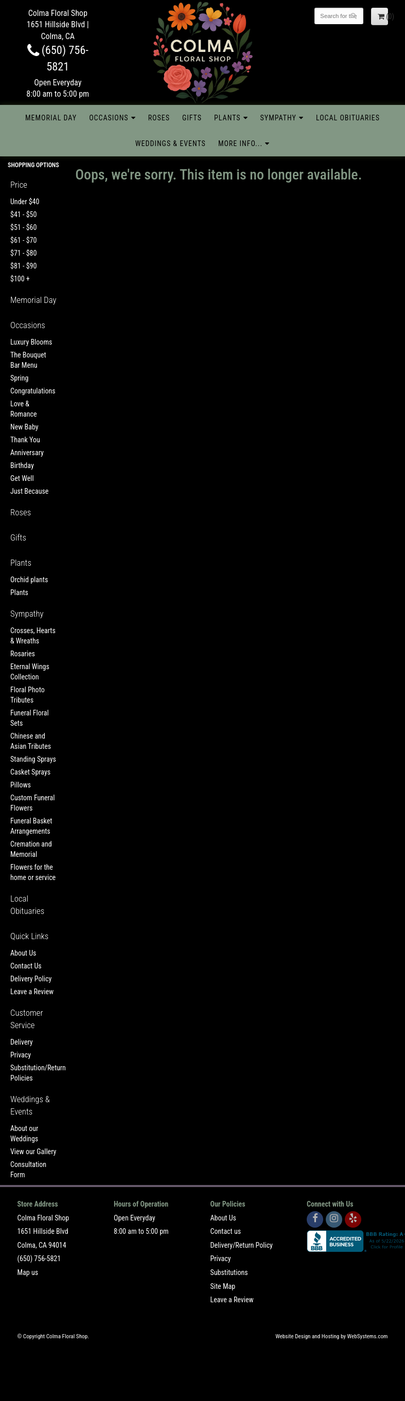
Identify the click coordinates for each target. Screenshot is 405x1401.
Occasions (108, 118)
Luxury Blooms (31, 342)
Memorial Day (51, 118)
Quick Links (29, 936)
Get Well (22, 478)
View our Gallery (33, 1151)
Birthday (22, 465)
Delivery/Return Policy (241, 1245)
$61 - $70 (23, 240)
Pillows (20, 785)
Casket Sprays (30, 772)
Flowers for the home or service (33, 872)
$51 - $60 (23, 227)
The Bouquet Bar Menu (28, 360)
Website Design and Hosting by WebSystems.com (331, 1336)
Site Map (223, 1286)
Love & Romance (23, 409)
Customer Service (26, 1019)
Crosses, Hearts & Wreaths (33, 635)
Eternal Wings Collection (29, 671)
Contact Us (26, 966)
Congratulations (33, 391)
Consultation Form (28, 1169)
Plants (227, 118)
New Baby (24, 427)
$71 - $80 (23, 253)
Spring (19, 378)
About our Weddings (24, 1133)
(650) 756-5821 (39, 1258)
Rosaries (22, 654)
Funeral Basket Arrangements (31, 826)
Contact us (225, 1231)
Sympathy (278, 118)
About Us (23, 953)
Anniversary (27, 452)
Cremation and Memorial (31, 849)
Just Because (29, 491)
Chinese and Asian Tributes (30, 741)
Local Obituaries (348, 118)
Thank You (25, 440)
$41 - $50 (23, 214)
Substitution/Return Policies (33, 1073)
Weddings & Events (170, 143)
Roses (159, 118)
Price (18, 184)
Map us (28, 1272)
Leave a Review (32, 991)
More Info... (240, 143)
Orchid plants (29, 580)
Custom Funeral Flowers (32, 803)
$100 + (20, 279)
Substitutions (229, 1272)
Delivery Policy (30, 979)
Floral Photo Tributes (27, 695)
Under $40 (24, 201)
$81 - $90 (23, 266)
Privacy (20, 1055)
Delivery (21, 1042)
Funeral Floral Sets (29, 718)
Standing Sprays (33, 759)
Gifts (192, 118)
